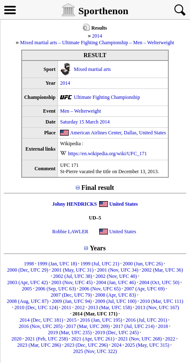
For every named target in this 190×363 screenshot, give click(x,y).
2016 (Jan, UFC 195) (101, 320)
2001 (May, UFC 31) (73, 270)
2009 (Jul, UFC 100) (115, 301)
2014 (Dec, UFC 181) (41, 320)
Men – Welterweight (80, 111)
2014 (97, 36)
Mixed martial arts (92, 69)
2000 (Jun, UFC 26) (143, 264)
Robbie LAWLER (70, 231)
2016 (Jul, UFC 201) (146, 320)
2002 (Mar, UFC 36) (162, 270)
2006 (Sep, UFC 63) (55, 289)
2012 (80, 307)
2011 (66, 307)
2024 (116, 345)
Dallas (130, 133)
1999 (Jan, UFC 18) (57, 264)
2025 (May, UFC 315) (147, 345)
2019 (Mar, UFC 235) (70, 332)
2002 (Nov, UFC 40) (116, 276)
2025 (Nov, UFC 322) (95, 351)
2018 (163, 326)
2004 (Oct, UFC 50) (159, 282)
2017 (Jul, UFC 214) (133, 326)
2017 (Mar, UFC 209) (88, 326)
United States (152, 133)
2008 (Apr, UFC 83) (115, 295)
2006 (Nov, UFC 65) (99, 289)
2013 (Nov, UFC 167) (157, 307)
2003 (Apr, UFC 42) (27, 282)
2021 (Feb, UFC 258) (46, 339)
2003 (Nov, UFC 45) (71, 282)
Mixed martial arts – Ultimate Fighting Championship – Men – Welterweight (97, 42)
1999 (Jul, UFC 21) (99, 264)
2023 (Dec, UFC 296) (86, 345)
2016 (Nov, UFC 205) (40, 326)
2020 (16, 339)
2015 (72, 320)
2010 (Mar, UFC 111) (161, 301)
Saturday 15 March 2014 (85, 122)
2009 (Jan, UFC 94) (72, 301)
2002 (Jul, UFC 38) (72, 276)
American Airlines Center (95, 133)
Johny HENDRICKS (74, 204)
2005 (27, 289)
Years (97, 248)
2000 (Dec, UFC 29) (27, 270)
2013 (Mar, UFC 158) (110, 307)
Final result (97, 187)
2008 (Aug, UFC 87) (27, 301)
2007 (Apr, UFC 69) (144, 289)
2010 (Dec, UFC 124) (36, 307)
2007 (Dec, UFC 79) (71, 295)
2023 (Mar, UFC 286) (39, 345)
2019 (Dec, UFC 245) (117, 332)
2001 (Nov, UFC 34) (117, 270)
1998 (29, 264)
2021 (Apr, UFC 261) (93, 339)
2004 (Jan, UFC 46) (115, 282)
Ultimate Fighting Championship (107, 97)
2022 (170, 339)
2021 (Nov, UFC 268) (140, 339)
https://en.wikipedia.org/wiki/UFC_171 (107, 153)
